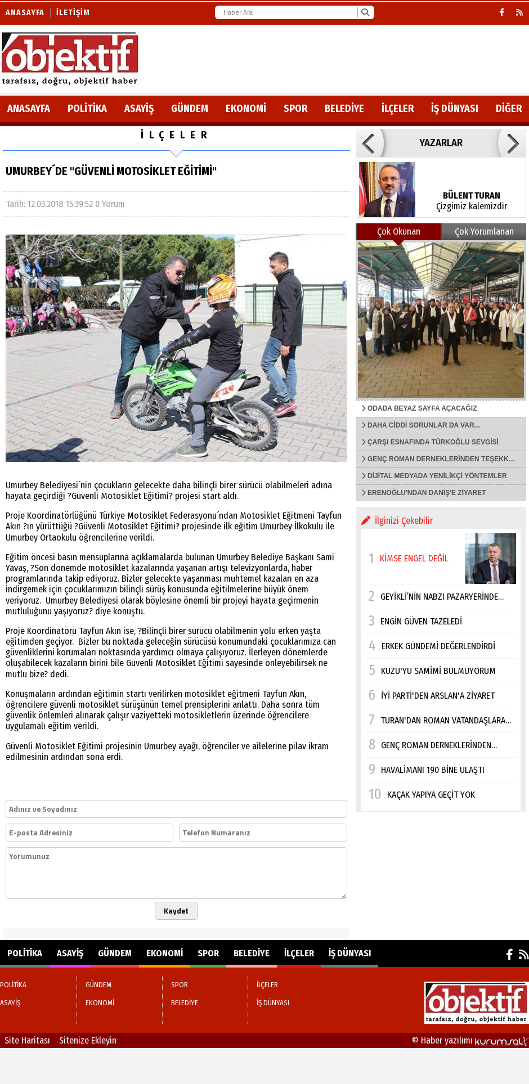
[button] (370, 143)
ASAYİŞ (139, 108)
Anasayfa (25, 12)
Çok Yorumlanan (484, 231)
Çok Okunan (398, 231)
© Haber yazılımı (470, 1040)
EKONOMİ (246, 108)
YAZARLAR (441, 143)
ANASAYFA (28, 108)
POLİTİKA (87, 108)
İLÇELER (398, 108)
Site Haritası (27, 1040)
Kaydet (176, 910)
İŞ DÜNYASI (454, 108)
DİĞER (509, 108)
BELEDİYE (344, 108)
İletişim (73, 12)
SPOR (295, 108)
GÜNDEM (189, 108)
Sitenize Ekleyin (87, 1040)
